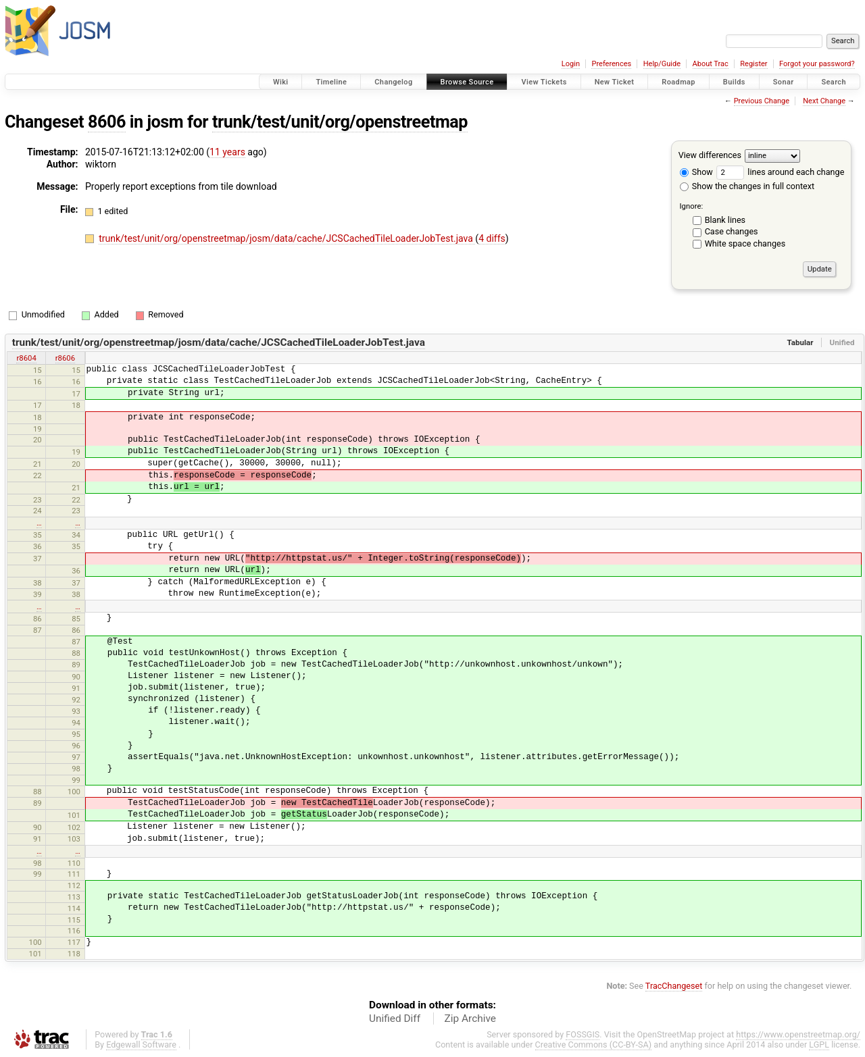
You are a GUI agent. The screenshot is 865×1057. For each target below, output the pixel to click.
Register (753, 63)
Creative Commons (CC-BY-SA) (593, 1044)
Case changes (731, 231)
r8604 (26, 358)
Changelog (393, 82)
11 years (227, 152)
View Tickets (543, 82)
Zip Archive (470, 1018)
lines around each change (780, 172)
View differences (709, 155)
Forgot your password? (817, 63)
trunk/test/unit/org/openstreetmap (340, 122)
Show (696, 172)
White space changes (745, 243)
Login (571, 63)
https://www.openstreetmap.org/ (798, 1034)
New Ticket (615, 82)
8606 (107, 122)
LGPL (819, 1044)
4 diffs (491, 238)
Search (833, 82)
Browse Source (467, 82)
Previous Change (761, 101)
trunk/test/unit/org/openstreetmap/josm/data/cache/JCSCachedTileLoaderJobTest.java (287, 238)
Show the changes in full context (747, 186)
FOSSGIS (582, 1034)
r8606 (65, 358)
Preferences (611, 63)
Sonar (783, 82)
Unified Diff (394, 1018)
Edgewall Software (141, 1044)
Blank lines (725, 220)
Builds (734, 82)
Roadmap (678, 82)
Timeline (331, 82)
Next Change (824, 101)
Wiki (281, 82)
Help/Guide (662, 63)
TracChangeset (674, 986)
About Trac (710, 63)
